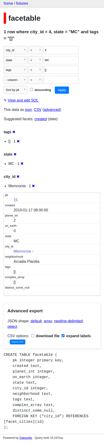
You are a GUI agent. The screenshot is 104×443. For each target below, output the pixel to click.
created (41, 119)
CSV (38, 110)
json (28, 110)
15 (15, 200)
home (8, 3)
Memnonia (22, 251)
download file (45, 336)
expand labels (76, 336)
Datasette (26, 438)
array (48, 321)
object (12, 327)
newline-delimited (68, 321)
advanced (52, 110)
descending (40, 90)
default (36, 321)
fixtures (22, 3)
